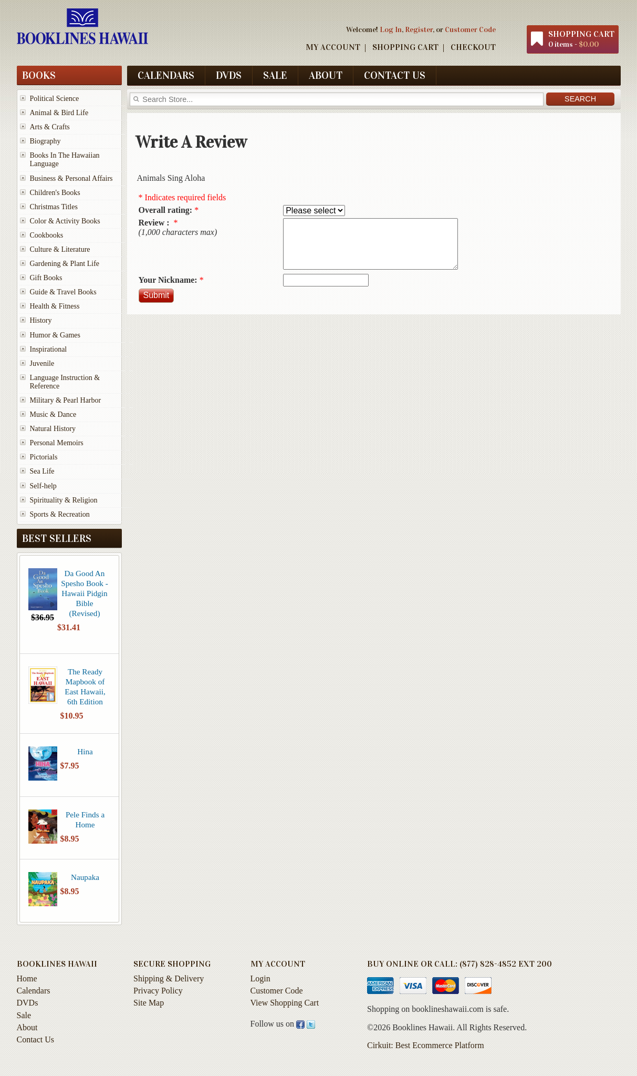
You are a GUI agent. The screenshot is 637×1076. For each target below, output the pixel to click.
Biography (45, 141)
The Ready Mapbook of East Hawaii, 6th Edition (85, 686)
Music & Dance (53, 414)
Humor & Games (55, 335)
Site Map (148, 1002)
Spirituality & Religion (64, 500)
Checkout (473, 47)
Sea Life (42, 471)
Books (39, 75)
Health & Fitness (55, 306)
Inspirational (48, 349)
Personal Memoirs (56, 443)
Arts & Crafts (50, 127)
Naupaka (85, 877)
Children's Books (55, 193)
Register (419, 29)
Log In (391, 29)
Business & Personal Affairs (71, 178)
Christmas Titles (54, 207)
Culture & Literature (60, 249)
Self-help (43, 486)
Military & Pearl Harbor (65, 400)
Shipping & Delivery (168, 978)
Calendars (166, 75)
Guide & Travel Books (63, 292)
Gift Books (46, 278)
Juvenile (42, 363)
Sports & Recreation (60, 514)
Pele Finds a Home (85, 819)
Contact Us (394, 75)
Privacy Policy (158, 990)
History (41, 320)
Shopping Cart (405, 47)
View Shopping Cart (284, 1002)
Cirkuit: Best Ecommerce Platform (425, 1045)
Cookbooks (47, 235)
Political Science (54, 99)
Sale (275, 75)
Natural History (53, 429)
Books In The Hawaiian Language (65, 159)
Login (260, 978)
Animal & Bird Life (59, 113)
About (325, 75)
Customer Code (470, 29)
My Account (333, 47)
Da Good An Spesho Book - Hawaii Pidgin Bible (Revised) (84, 593)
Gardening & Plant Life (65, 264)
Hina (85, 751)
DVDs (229, 75)
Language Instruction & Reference (65, 382)
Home (27, 978)
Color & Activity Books (65, 221)
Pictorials (44, 457)
